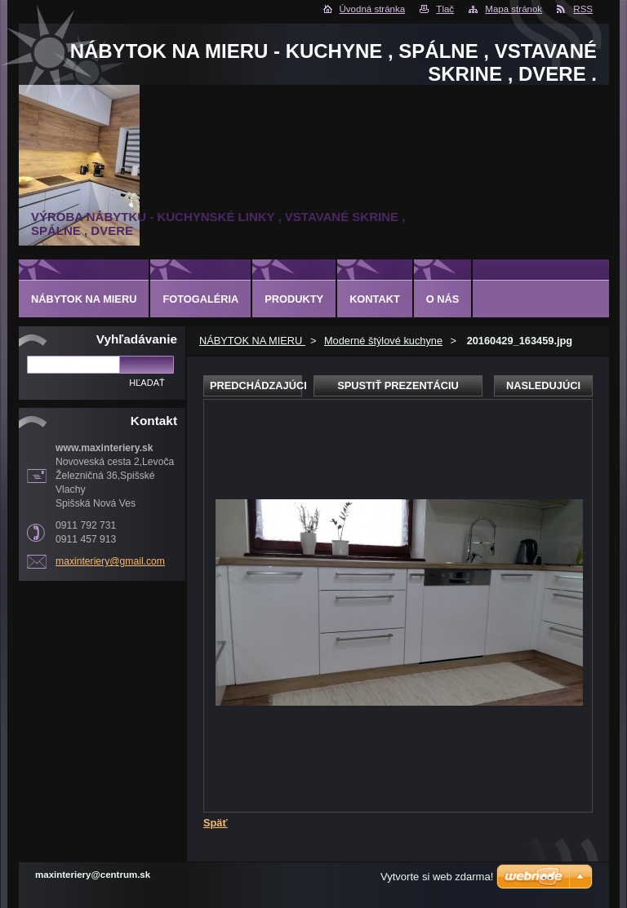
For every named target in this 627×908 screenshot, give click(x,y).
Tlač (445, 9)
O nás (443, 299)
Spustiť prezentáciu (398, 385)
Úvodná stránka (373, 9)
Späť (215, 823)
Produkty (294, 299)
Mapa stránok (513, 9)
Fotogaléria (200, 299)
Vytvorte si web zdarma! (436, 876)
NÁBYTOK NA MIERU (252, 340)
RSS (583, 9)
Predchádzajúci (256, 385)
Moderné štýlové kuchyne (383, 340)
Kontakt (374, 299)
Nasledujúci (543, 385)
